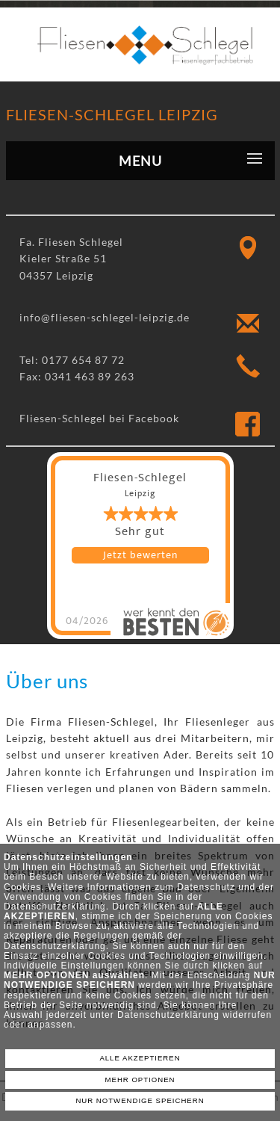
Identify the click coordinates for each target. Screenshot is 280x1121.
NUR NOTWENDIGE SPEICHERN (139, 1100)
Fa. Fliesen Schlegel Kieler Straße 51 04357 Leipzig (71, 258)
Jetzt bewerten (140, 555)
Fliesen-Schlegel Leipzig (112, 114)
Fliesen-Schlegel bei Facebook (99, 418)
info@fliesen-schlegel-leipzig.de (104, 317)
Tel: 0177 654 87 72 (72, 359)
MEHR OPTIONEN (140, 1079)
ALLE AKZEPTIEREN (139, 1058)
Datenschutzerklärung (55, 906)
